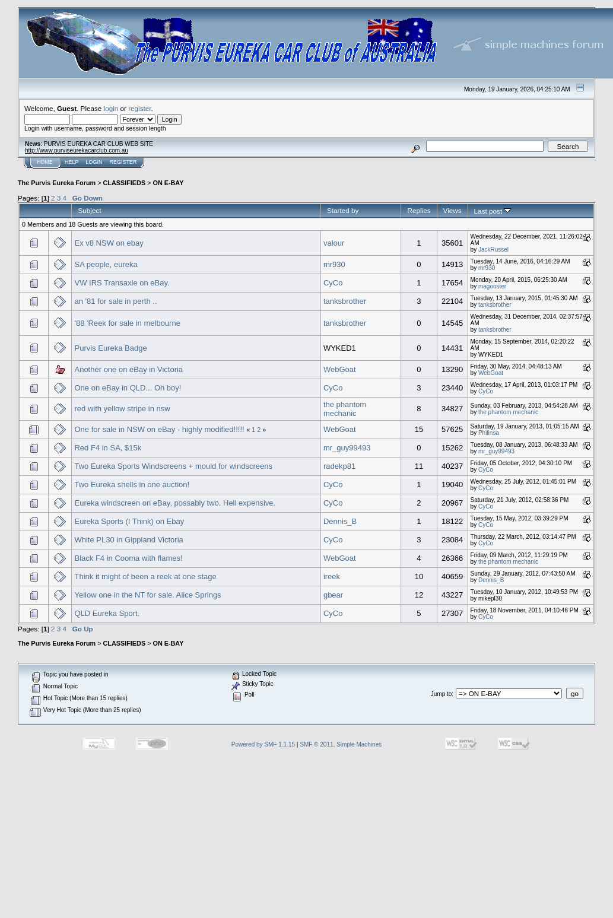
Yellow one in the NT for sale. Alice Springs (147, 594)
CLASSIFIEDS (124, 182)
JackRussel (493, 249)
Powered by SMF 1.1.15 (263, 744)
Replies (418, 210)
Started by (342, 210)
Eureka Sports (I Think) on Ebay (129, 521)
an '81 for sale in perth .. (115, 301)
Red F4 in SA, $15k (107, 447)
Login (94, 162)
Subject (89, 210)
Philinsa (488, 433)
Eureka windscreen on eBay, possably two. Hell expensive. (174, 502)
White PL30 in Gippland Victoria (128, 539)
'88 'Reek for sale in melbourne (127, 323)
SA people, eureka (105, 264)
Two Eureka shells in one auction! (131, 484)
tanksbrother (344, 301)
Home (45, 162)
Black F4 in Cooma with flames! (128, 558)
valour (333, 243)
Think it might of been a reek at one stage (145, 576)
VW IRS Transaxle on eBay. (121, 282)
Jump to (441, 694)
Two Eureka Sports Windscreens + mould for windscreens (173, 466)
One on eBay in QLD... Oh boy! (127, 387)
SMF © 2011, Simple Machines (341, 744)
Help (72, 162)
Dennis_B (340, 521)
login (111, 108)
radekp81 (339, 466)
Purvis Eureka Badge (110, 348)
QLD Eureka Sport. (106, 613)
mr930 (334, 264)
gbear (333, 594)
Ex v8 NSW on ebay (108, 243)
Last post (493, 211)
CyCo (333, 282)
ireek (331, 576)
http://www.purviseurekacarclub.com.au (76, 150)
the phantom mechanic (344, 409)
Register (123, 162)
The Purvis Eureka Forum (57, 182)
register (139, 108)
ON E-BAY (168, 182)
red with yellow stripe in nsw (122, 408)
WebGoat (339, 369)
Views (452, 210)
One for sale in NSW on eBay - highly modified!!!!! (159, 429)
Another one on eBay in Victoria (128, 369)
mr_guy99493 (347, 447)
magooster (492, 286)
